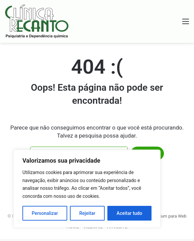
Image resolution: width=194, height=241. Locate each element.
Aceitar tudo (129, 213)
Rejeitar (87, 213)
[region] (87, 189)
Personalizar (45, 213)
